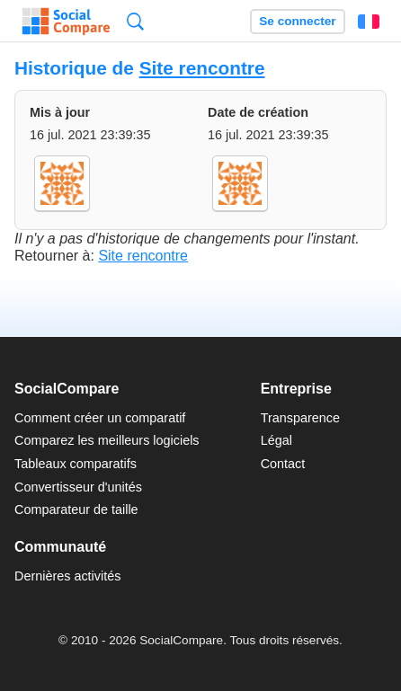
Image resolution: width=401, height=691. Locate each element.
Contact (283, 463)
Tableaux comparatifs (75, 463)
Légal (276, 440)
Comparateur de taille (76, 509)
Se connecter (297, 21)
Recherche (135, 21)
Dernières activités (67, 576)
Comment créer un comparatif (99, 418)
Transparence (300, 418)
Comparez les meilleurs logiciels (107, 440)
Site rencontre (202, 68)
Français (368, 21)
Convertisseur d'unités (78, 487)
